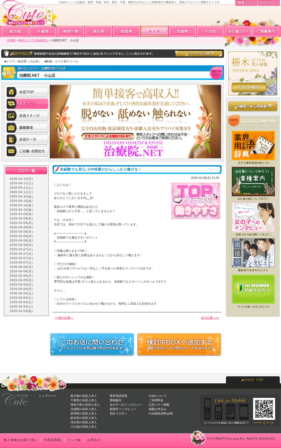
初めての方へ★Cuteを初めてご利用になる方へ (253, 291)
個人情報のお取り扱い (21, 440)
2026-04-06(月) (21, 267)
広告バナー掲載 (159, 404)
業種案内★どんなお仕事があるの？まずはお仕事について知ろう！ (253, 182)
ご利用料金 (156, 400)
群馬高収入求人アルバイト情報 (127, 31)
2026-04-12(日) (21, 179)
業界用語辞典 (118, 396)
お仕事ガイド (238, 31)
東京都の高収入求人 (83, 396)
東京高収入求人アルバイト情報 (15, 31)
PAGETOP (253, 379)
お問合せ (94, 440)
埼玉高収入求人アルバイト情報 (99, 31)
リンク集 (74, 440)
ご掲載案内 (266, 31)
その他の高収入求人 (83, 426)
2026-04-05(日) (21, 280)
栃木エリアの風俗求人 (33, 40)
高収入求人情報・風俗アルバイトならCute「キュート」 (26, 15)
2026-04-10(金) (21, 196)
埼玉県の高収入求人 (83, 422)
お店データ (27, 140)
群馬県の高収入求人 (83, 413)
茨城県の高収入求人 (83, 409)
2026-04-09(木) (21, 214)
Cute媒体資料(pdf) (161, 413)
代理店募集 (52, 440)
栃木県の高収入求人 (83, 418)
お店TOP (27, 93)
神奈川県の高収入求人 (85, 404)
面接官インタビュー (123, 409)
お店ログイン (269, 3)
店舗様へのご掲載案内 (253, 107)
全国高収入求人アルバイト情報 (210, 31)
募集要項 (27, 128)
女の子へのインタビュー (126, 404)
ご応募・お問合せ (27, 151)
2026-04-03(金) (21, 311)
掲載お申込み (157, 409)
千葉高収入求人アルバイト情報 (43, 31)
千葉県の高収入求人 (83, 400)
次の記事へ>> (210, 318)
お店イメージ (27, 116)
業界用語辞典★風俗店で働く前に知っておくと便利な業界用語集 (253, 146)
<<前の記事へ (64, 318)
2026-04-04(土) (21, 293)
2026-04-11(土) (21, 183)
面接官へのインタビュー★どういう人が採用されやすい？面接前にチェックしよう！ (253, 255)
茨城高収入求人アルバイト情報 (183, 31)
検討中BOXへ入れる (216, 72)
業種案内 (115, 400)
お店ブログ (27, 104)
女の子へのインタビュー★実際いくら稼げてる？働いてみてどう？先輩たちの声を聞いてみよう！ (253, 219)
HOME (11, 40)
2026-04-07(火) (21, 249)
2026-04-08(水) (21, 231)
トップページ (47, 396)
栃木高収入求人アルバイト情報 (155, 31)
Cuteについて (158, 396)
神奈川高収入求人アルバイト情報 (71, 31)
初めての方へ (118, 413)
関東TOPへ (246, 3)
